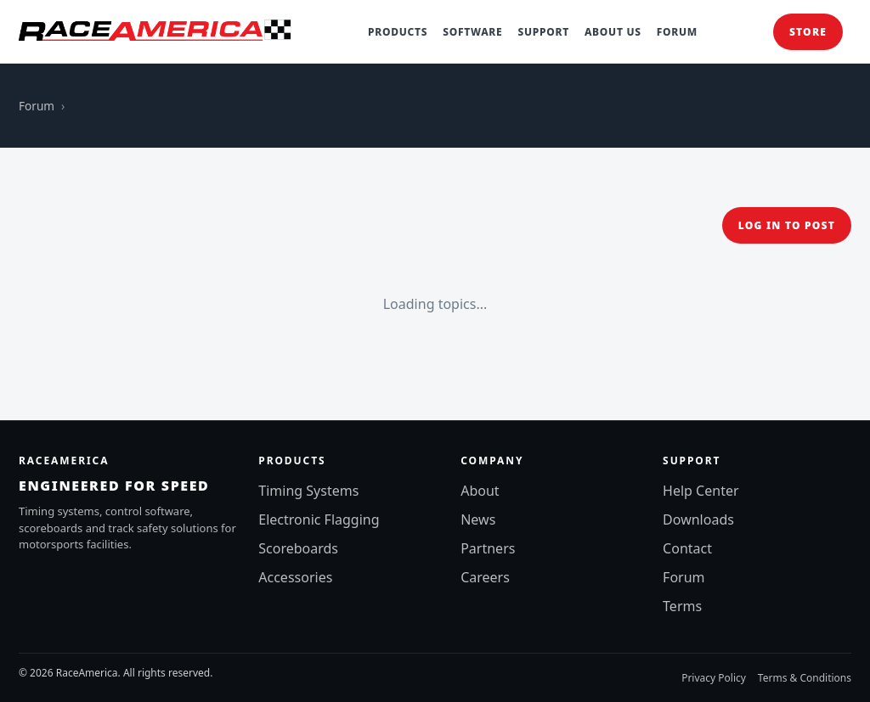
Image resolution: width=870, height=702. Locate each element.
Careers (485, 577)
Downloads (698, 519)
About (479, 490)
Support (542, 32)
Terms (682, 606)
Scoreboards (298, 548)
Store (808, 32)
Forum (677, 32)
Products (397, 32)
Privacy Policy (713, 678)
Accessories (295, 577)
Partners (487, 548)
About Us (613, 32)
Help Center (700, 490)
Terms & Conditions (804, 678)
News (477, 519)
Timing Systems (308, 490)
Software (472, 32)
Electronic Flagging (318, 519)
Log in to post (786, 225)
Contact (687, 548)
